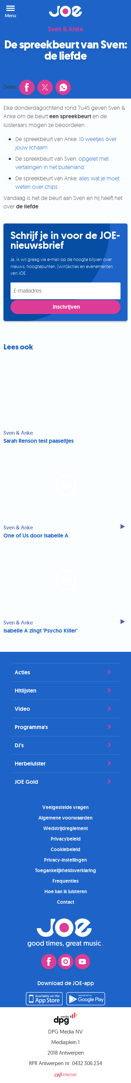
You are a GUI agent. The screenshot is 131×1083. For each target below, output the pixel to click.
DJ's (65, 745)
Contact (65, 902)
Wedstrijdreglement (65, 828)
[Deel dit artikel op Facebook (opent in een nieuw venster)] (27, 87)
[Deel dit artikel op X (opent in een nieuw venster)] (45, 87)
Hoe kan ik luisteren (65, 891)
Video (65, 709)
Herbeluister (65, 763)
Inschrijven (66, 306)
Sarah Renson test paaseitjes (38, 441)
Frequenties (65, 881)
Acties (65, 672)
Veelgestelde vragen (65, 807)
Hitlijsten (65, 690)
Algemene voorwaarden (65, 818)
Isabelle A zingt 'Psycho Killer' (40, 631)
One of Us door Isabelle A (35, 536)
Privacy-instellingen (65, 860)
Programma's (65, 727)
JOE (65, 11)
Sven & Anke (65, 29)
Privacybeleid (66, 839)
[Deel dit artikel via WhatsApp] (63, 87)
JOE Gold (65, 782)
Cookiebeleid (65, 849)
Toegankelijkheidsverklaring (65, 870)
